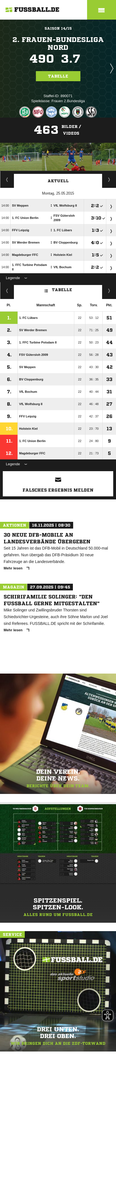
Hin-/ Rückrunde (109, 290)
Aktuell (58, 181)
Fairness (7, 290)
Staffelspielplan (7, 179)
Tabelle (58, 76)
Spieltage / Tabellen (109, 179)
